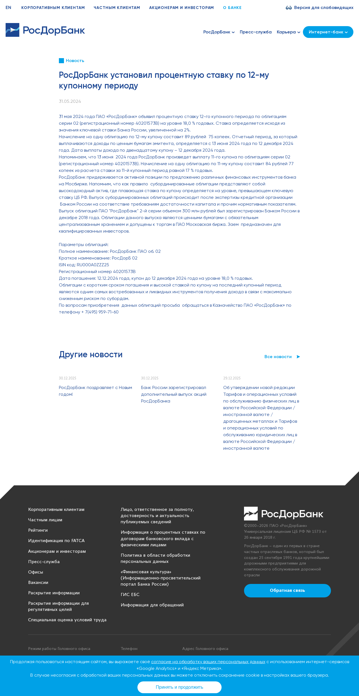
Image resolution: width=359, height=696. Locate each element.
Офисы (35, 572)
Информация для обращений (152, 605)
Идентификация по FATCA (56, 540)
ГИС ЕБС (130, 594)
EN (8, 7)
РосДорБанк (219, 32)
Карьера (288, 32)
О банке (232, 7)
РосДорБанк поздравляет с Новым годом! (95, 391)
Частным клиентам (117, 7)
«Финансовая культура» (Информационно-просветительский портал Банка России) (161, 578)
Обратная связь (287, 590)
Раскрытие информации (54, 593)
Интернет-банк (328, 32)
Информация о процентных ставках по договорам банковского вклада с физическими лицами (163, 538)
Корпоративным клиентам (53, 7)
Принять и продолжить (179, 687)
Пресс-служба (256, 32)
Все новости (278, 356)
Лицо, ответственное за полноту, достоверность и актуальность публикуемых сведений (157, 515)
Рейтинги (38, 530)
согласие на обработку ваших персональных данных (208, 661)
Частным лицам (45, 520)
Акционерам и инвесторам (181, 7)
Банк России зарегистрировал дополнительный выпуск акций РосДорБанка (173, 394)
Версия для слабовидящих (323, 7)
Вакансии (38, 582)
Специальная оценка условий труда (67, 620)
